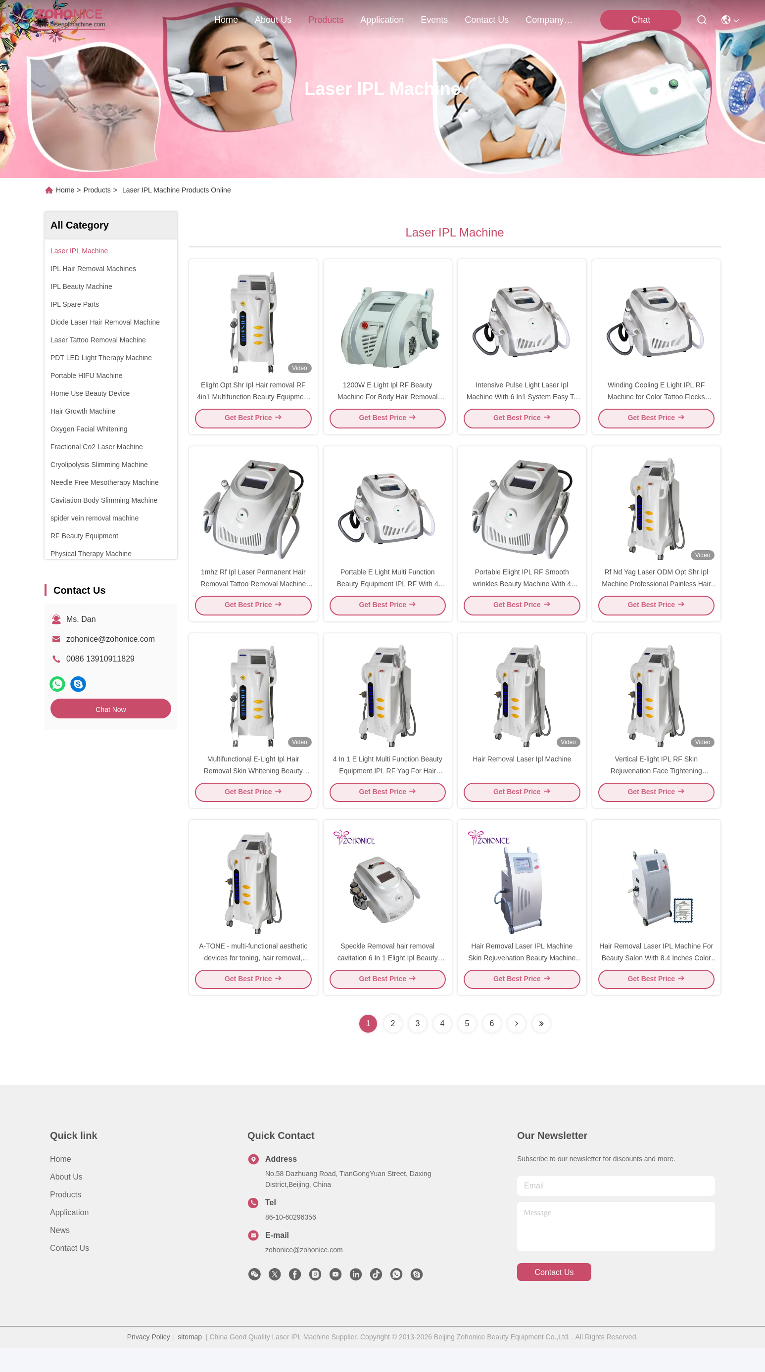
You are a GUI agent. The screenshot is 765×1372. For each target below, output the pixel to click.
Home (226, 20)
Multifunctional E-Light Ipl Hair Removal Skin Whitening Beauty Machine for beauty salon (253, 788)
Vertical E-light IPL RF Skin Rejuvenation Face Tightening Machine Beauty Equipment (656, 788)
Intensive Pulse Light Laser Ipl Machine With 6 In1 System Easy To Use (522, 403)
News (60, 1254)
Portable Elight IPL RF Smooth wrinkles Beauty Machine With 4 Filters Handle (522, 596)
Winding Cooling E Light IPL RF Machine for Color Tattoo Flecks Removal (656, 403)
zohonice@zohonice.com (110, 639)
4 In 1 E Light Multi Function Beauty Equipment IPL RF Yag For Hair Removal (387, 788)
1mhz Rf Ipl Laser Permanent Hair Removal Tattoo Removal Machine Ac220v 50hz (253, 596)
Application (69, 1236)
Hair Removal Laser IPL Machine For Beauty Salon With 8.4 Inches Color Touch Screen (656, 981)
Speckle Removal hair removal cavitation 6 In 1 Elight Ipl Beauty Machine (387, 981)
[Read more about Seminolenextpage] (517, 1048)
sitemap (190, 1361)
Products (97, 190)
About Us (66, 1201)
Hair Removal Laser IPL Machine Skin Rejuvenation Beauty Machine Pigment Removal (521, 981)
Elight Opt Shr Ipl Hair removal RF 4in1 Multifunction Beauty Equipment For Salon (253, 403)
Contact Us (69, 1272)
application (382, 20)
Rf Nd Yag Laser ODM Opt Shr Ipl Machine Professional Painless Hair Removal (656, 596)
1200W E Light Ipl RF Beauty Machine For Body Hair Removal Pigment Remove (387, 403)
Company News (549, 20)
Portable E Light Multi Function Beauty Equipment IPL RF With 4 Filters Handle (387, 596)
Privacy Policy (148, 1361)
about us (273, 20)
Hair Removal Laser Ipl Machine (522, 777)
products (325, 20)
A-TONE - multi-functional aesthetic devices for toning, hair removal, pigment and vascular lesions (253, 981)
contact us (487, 20)
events (434, 20)
